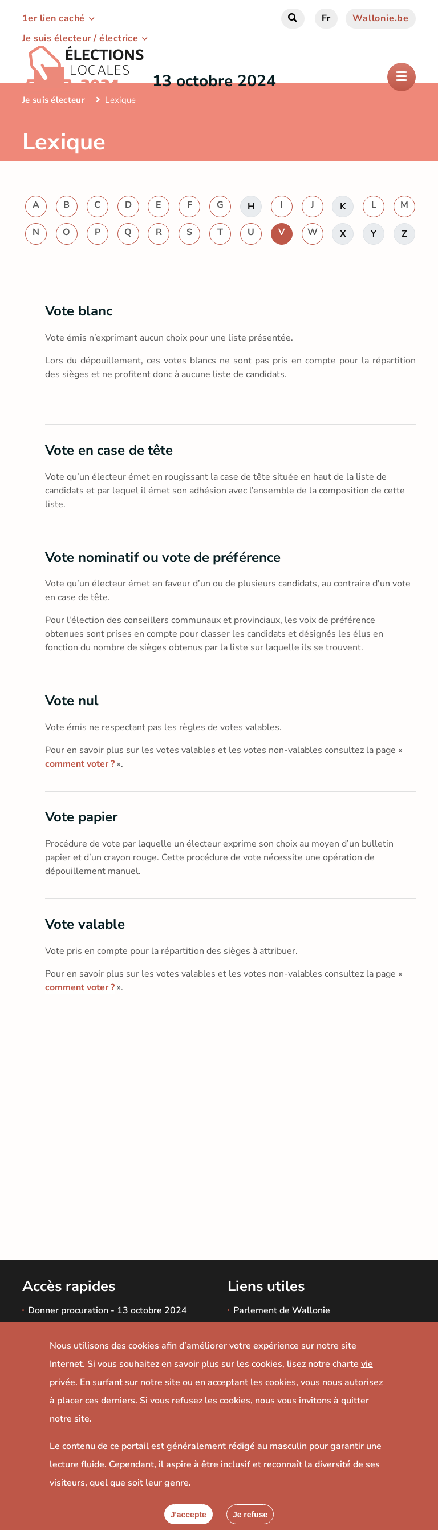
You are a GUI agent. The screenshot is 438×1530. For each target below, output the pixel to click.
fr (326, 18)
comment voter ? (80, 764)
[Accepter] (188, 1514)
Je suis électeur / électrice (80, 38)
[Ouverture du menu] (401, 77)
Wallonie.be (380, 18)
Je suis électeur (53, 100)
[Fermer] (250, 1514)
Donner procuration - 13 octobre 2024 (107, 1310)
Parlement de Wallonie (281, 1310)
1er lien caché (53, 18)
